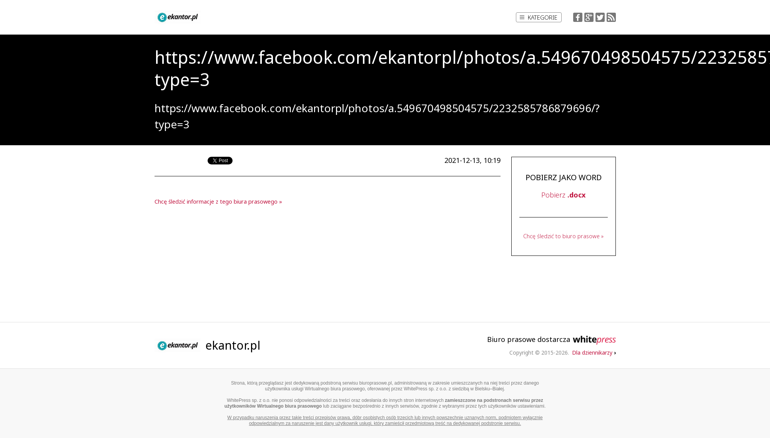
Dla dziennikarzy (594, 352)
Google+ (589, 17)
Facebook (577, 17)
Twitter (600, 17)
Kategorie (538, 17)
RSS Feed (611, 17)
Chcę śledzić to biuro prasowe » (563, 236)
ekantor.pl (232, 345)
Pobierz (563, 194)
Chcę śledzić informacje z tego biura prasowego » (218, 201)
